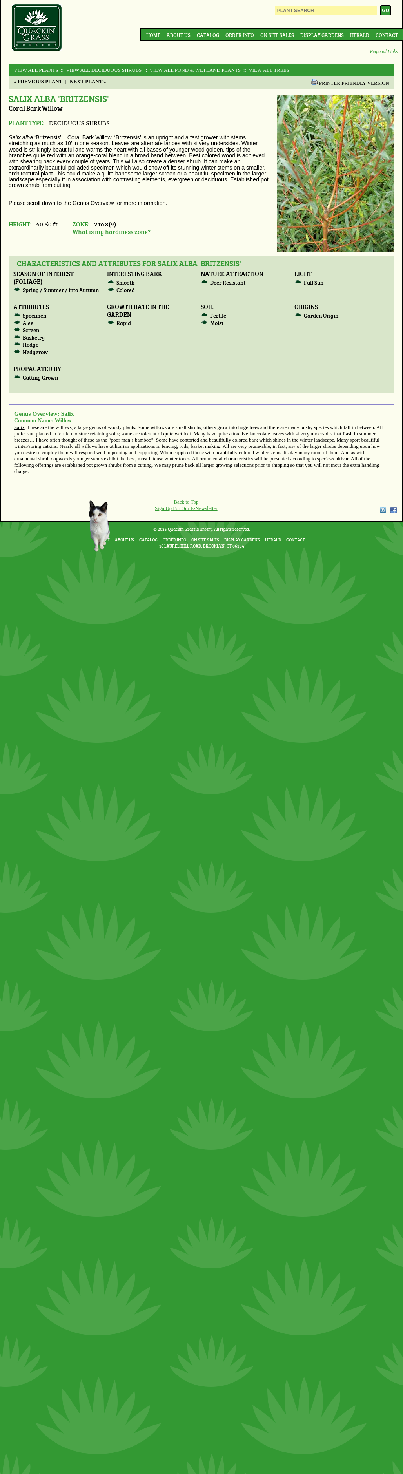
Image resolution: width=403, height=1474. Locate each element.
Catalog (208, 34)
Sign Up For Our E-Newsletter (186, 508)
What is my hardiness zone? (112, 231)
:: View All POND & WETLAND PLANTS (192, 70)
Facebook (393, 509)
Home (153, 34)
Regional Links (384, 51)
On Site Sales (277, 34)
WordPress (382, 509)
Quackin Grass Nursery (37, 28)
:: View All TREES (266, 70)
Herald (359, 34)
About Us (179, 34)
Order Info (239, 34)
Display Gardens (322, 34)
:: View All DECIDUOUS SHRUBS (101, 70)
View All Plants (36, 70)
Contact (387, 34)
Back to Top (186, 502)
